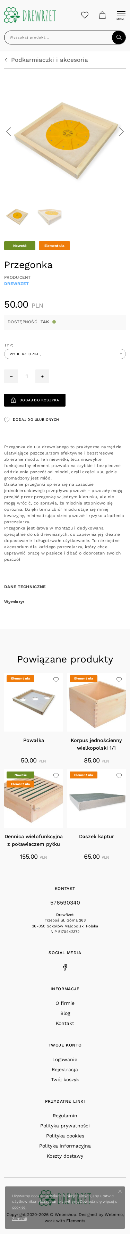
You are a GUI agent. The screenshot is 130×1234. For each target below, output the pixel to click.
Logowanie (64, 1059)
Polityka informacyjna (65, 1146)
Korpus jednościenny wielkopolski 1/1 (96, 744)
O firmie (65, 1003)
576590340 (65, 902)
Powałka (33, 740)
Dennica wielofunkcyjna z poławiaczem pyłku (34, 840)
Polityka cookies (65, 1136)
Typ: (8, 345)
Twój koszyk (65, 1079)
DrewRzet (16, 283)
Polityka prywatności (65, 1125)
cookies (19, 1207)
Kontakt (65, 1023)
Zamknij (19, 1219)
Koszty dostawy (65, 1156)
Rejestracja (65, 1069)
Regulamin (65, 1115)
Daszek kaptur (96, 837)
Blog (65, 1013)
